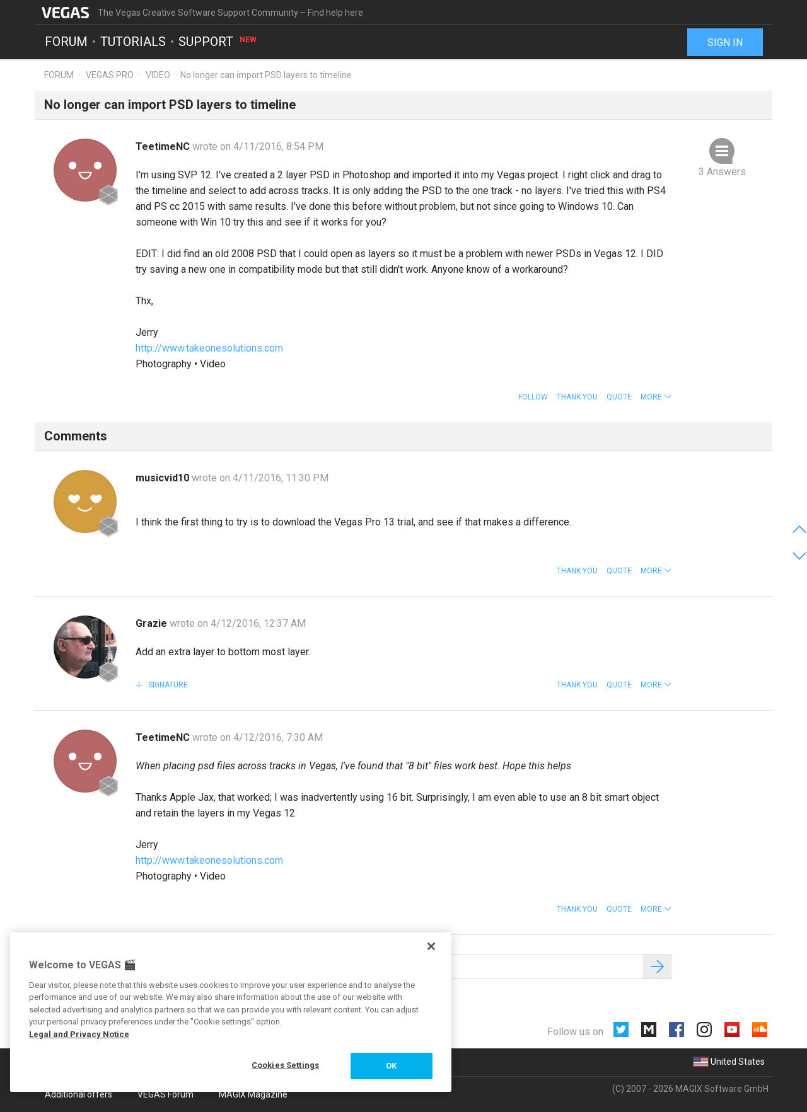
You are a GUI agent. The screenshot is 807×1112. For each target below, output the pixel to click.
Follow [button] (533, 397)
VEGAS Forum (165, 1094)
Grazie (153, 623)
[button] (656, 397)
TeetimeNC (164, 146)
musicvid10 (164, 478)
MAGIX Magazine (253, 1094)
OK (391, 1065)
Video (158, 75)
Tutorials (133, 41)
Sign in (725, 43)
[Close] (431, 946)
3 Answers (722, 172)
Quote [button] (619, 397)
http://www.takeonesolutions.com (209, 348)
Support (218, 41)
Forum (66, 41)
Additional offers (78, 1094)
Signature (167, 684)
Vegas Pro (110, 75)
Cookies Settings (285, 1065)
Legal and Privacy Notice (79, 1034)
